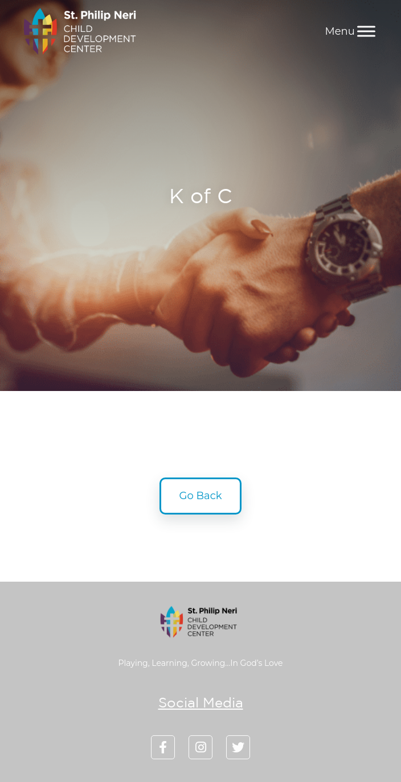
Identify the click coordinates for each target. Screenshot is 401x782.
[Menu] (366, 31)
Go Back (200, 495)
